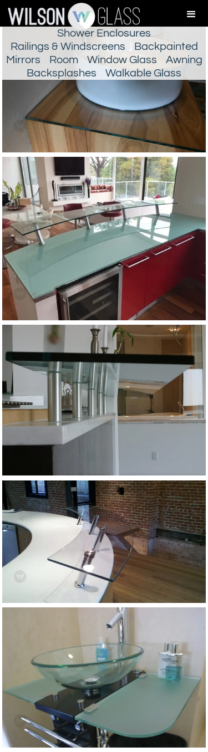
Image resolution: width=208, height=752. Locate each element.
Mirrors (23, 59)
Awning (184, 59)
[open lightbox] (104, 241)
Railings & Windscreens (68, 46)
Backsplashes (62, 73)
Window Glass (122, 59)
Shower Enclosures (104, 33)
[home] (70, 16)
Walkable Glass (143, 73)
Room (63, 59)
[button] (191, 14)
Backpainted (166, 46)
